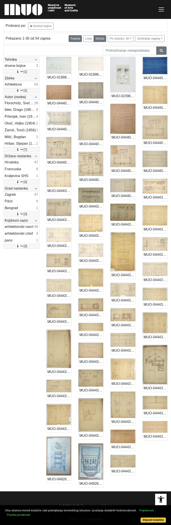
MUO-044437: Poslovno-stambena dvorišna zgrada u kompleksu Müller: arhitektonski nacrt (155, 436)
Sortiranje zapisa (148, 38)
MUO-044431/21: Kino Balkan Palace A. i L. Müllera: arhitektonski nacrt (155, 280)
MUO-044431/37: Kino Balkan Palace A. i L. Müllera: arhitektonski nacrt (155, 413)
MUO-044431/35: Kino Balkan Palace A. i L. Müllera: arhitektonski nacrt (91, 390)
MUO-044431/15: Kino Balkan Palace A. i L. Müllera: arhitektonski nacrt (91, 261)
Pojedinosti (146, 510)
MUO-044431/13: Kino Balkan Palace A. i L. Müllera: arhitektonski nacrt (155, 229)
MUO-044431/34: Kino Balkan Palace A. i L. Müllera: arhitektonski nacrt (59, 396)
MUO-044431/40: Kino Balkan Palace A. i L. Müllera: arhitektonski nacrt (123, 471)
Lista (88, 38)
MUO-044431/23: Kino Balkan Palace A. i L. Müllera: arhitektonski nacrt (91, 315)
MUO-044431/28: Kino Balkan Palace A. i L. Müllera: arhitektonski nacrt (123, 384)
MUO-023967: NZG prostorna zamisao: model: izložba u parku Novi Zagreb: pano (123, 96)
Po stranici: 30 (119, 38)
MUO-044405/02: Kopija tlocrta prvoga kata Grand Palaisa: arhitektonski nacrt (155, 143)
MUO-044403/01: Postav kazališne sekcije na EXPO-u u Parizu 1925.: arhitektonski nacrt (59, 103)
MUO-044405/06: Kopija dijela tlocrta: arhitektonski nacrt (155, 171)
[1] (21, 71)
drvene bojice (41, 26)
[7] (21, 149)
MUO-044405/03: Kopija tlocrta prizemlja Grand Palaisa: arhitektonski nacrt (59, 162)
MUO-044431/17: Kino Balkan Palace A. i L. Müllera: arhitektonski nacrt (155, 254)
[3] (21, 182)
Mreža (100, 38)
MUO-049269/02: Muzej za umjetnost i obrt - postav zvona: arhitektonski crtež (91, 483)
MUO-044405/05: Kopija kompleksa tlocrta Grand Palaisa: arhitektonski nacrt (123, 196)
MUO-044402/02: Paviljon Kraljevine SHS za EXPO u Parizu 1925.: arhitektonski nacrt (155, 78)
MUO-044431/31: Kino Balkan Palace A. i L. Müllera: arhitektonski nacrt (91, 362)
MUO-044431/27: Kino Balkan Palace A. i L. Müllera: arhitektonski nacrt (91, 335)
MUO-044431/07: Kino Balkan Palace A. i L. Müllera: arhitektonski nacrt (91, 206)
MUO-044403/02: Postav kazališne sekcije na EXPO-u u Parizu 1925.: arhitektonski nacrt (91, 102)
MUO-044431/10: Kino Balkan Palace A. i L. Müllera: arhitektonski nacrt (59, 220)
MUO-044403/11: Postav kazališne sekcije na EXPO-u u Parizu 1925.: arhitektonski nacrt (91, 144)
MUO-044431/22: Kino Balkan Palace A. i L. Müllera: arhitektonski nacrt (59, 296)
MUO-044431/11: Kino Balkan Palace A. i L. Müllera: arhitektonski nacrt (91, 236)
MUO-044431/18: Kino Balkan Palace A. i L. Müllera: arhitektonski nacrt (59, 271)
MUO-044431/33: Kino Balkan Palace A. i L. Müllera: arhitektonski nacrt (155, 388)
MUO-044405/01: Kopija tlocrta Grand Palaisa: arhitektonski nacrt (123, 171)
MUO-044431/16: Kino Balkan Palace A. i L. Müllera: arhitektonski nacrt (123, 300)
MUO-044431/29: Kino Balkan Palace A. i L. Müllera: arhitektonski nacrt (155, 337)
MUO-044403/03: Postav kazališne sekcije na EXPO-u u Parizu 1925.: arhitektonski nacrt (123, 137)
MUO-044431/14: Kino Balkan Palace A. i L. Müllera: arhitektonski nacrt (59, 246)
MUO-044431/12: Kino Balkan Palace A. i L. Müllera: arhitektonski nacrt (123, 275)
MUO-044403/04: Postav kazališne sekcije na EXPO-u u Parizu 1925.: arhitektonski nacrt (155, 108)
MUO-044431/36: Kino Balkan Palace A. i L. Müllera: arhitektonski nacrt (123, 447)
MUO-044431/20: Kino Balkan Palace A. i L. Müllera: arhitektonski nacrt (123, 325)
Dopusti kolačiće (153, 519)
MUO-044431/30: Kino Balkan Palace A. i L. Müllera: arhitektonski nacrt (59, 372)
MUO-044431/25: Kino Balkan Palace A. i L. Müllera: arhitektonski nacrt (155, 304)
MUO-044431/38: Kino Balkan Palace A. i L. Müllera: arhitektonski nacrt (59, 429)
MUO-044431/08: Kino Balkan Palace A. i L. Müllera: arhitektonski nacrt (123, 224)
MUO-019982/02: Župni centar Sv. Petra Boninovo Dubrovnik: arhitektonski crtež (91, 74)
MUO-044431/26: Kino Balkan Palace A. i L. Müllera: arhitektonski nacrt (59, 322)
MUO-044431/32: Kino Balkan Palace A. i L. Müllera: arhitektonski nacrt (123, 422)
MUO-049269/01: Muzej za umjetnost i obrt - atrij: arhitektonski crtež (59, 479)
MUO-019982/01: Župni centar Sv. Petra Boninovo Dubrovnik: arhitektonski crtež (59, 77)
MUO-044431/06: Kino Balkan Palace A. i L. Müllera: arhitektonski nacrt (59, 191)
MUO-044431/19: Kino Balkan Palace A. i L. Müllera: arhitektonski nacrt (91, 290)
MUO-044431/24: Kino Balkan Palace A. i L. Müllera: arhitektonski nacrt (123, 350)
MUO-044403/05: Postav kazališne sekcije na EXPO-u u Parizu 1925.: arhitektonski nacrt (59, 129)
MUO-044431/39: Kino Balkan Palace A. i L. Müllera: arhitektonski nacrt (91, 435)
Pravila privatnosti (18, 514)
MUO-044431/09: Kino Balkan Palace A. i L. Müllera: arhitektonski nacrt (155, 197)
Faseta (75, 38)
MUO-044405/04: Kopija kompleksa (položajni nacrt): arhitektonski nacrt (91, 180)
